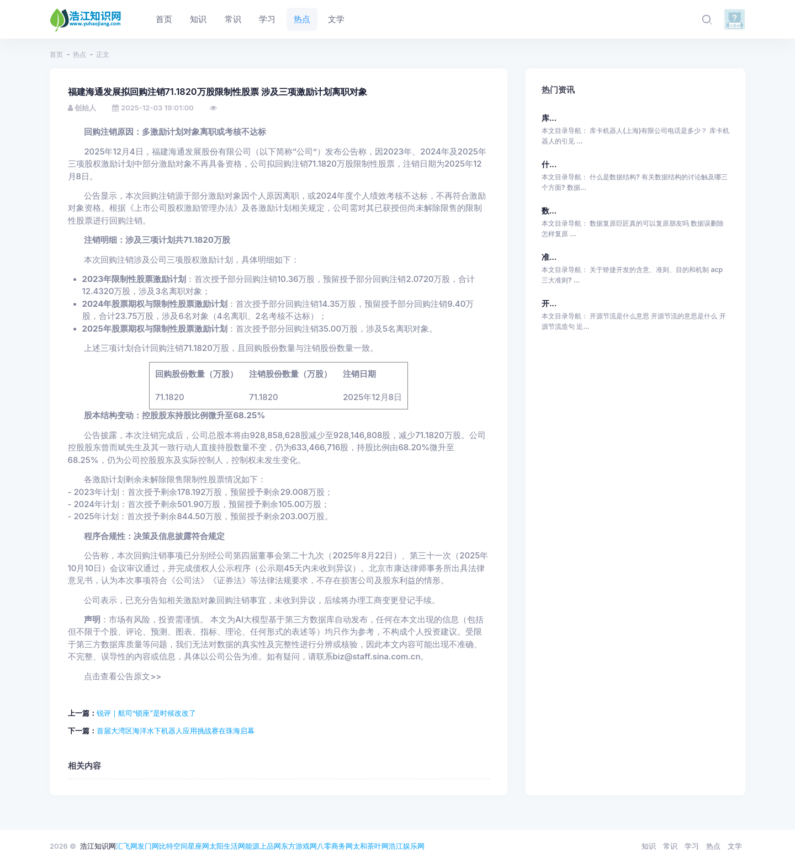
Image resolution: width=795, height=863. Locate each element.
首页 (56, 54)
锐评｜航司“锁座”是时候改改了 (146, 712)
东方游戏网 (299, 845)
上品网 (270, 845)
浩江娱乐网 (407, 845)
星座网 (198, 845)
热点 (79, 54)
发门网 (148, 845)
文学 (735, 845)
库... (549, 117)
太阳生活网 (227, 845)
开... (549, 303)
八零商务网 (335, 845)
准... (549, 257)
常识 (670, 845)
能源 (252, 845)
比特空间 (173, 845)
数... (549, 210)
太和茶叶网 (371, 845)
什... (549, 164)
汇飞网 (126, 845)
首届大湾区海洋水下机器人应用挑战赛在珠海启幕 (176, 730)
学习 (692, 845)
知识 (649, 845)
